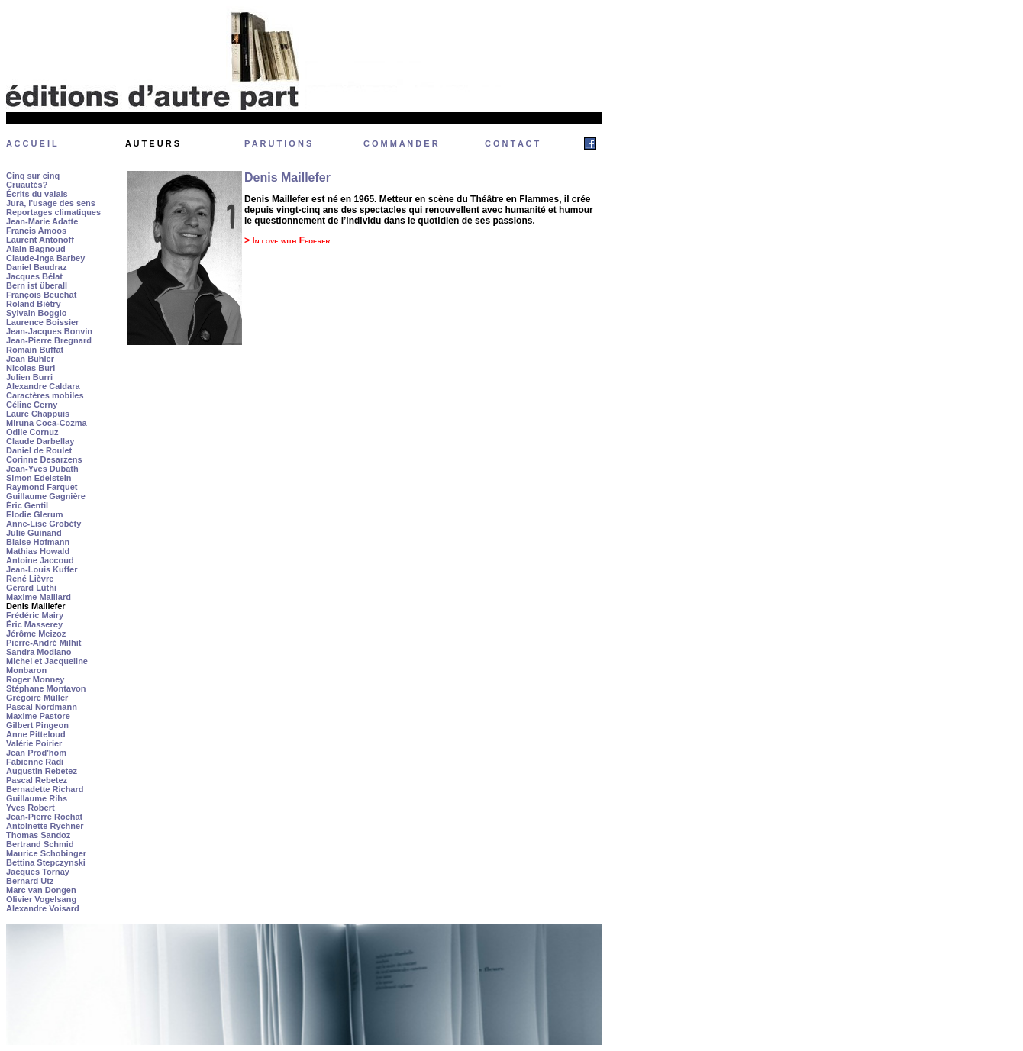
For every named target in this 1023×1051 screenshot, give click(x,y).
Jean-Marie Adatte (42, 221)
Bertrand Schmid (40, 844)
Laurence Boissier (42, 322)
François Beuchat (41, 294)
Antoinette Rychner (44, 825)
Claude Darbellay (40, 441)
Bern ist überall (36, 285)
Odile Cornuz (32, 432)
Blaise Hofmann (37, 541)
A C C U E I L (31, 143)
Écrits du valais (37, 193)
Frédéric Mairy (34, 615)
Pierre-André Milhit (43, 642)
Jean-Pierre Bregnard (49, 340)
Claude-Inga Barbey (45, 258)
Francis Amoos (36, 230)
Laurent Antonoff (40, 239)
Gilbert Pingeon (37, 725)
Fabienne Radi (34, 761)
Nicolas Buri (30, 367)
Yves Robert (30, 807)
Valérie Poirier (34, 743)
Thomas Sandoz (38, 835)
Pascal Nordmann (41, 706)
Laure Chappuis (37, 413)
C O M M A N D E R (400, 143)
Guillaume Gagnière (46, 496)
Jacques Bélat (34, 276)
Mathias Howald (37, 551)
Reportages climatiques (53, 212)
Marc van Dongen (41, 890)
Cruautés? (26, 184)
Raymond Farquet (42, 487)
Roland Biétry (33, 303)
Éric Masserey (34, 624)
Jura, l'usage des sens (50, 203)
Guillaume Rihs (36, 798)
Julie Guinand (34, 532)
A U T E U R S (152, 143)
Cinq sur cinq (33, 175)
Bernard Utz (29, 880)
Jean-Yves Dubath (42, 468)
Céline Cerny (31, 404)
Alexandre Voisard (42, 908)
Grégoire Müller (37, 697)
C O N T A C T (512, 143)
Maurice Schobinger (46, 853)
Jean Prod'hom (36, 752)
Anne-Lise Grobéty (43, 523)
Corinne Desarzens (44, 459)
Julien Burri (29, 377)
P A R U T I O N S (277, 143)
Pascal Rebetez (36, 780)
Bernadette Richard (44, 789)
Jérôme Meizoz (36, 633)
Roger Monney (35, 679)
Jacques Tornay (37, 871)
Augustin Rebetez (41, 770)
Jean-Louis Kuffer (42, 569)
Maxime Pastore (38, 716)
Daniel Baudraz (36, 267)
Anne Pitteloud (36, 734)
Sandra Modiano (39, 651)
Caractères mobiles (45, 395)
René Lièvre (29, 578)
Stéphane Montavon (46, 688)
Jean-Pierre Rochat (44, 816)
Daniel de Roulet (39, 450)
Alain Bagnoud (36, 248)
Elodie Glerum (34, 514)
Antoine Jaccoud (40, 560)
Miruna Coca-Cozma (46, 422)
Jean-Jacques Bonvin (49, 331)
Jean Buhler (30, 358)
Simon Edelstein (39, 477)
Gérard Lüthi (31, 587)
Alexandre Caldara (43, 386)
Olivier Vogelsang (41, 899)
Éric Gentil (27, 505)
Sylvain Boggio (36, 313)
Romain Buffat (34, 349)
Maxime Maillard (38, 596)
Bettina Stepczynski (46, 862)
